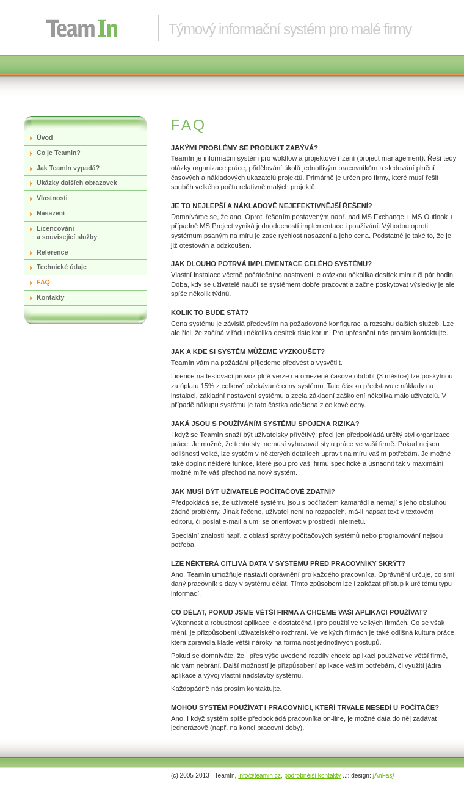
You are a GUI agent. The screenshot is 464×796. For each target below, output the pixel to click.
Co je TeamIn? (59, 152)
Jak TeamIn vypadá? (68, 168)
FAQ (43, 282)
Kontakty (50, 297)
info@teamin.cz (259, 775)
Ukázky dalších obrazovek (77, 182)
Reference (52, 252)
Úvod (45, 137)
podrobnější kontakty (312, 775)
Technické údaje (62, 266)
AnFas (383, 775)
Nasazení (51, 213)
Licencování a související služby (67, 233)
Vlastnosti (52, 197)
